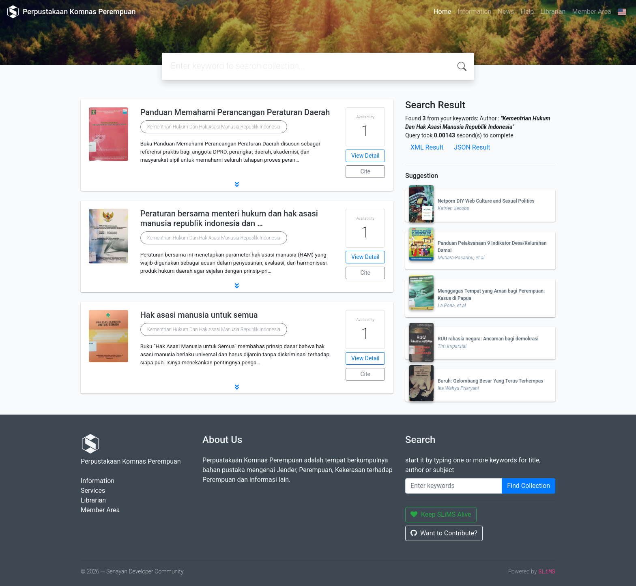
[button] (237, 184)
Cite (365, 171)
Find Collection (528, 486)
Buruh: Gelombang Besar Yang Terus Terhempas (490, 381)
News (506, 11)
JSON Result (472, 147)
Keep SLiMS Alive (440, 514)
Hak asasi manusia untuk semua (199, 315)
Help (527, 11)
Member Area (591, 11)
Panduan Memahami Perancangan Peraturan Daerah (235, 112)
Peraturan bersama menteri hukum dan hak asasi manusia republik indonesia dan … (229, 218)
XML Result (426, 147)
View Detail (365, 155)
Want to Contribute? (443, 533)
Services (93, 490)
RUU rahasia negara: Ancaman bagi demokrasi (488, 339)
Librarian (552, 11)
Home (442, 11)
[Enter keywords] (453, 486)
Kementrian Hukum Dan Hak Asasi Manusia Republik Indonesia (213, 127)
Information (474, 11)
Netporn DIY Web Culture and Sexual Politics (486, 201)
